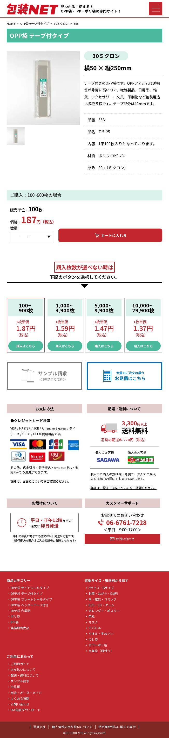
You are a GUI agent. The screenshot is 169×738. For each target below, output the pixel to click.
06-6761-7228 (122, 522)
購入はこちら (25, 346)
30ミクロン (61, 23)
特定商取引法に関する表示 (117, 726)
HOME (11, 23)
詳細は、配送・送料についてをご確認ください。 (123, 487)
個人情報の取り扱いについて (72, 726)
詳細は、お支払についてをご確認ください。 (40, 481)
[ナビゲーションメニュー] (155, 8)
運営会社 (39, 726)
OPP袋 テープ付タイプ (34, 23)
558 (76, 23)
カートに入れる (110, 235)
